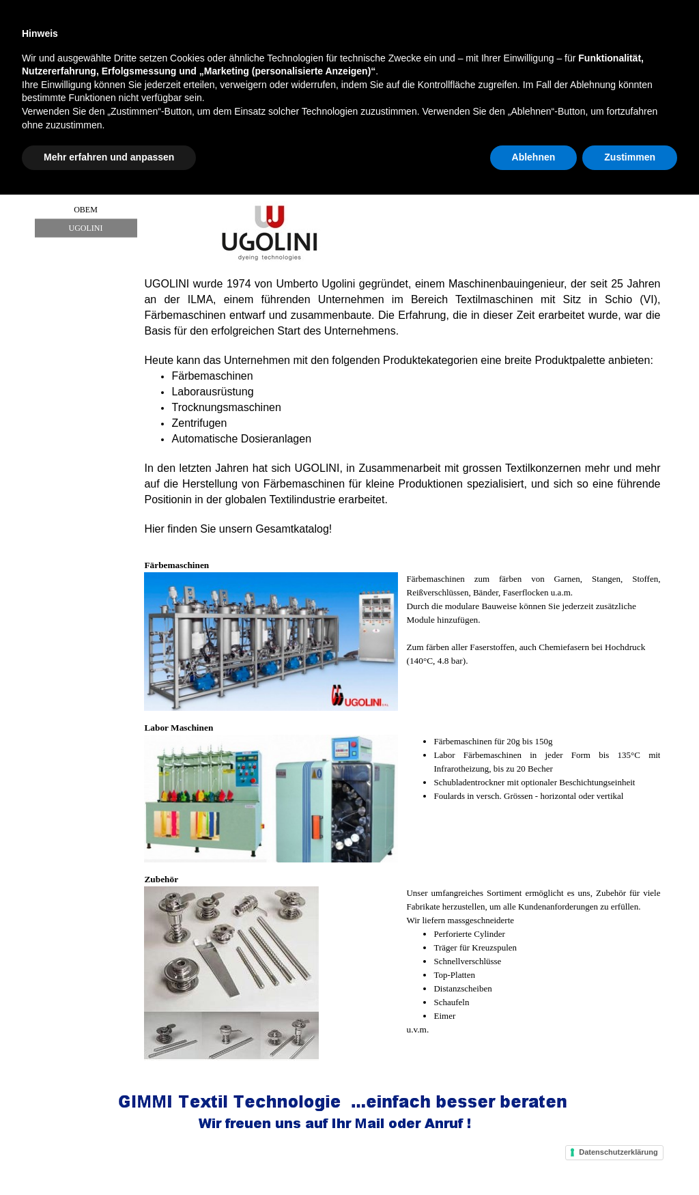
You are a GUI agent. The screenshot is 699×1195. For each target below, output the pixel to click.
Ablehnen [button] (534, 1157)
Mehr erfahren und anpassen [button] (109, 1157)
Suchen (594, 19)
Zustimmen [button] (629, 1157)
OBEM (86, 209)
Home (69, 142)
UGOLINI (86, 228)
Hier (154, 529)
